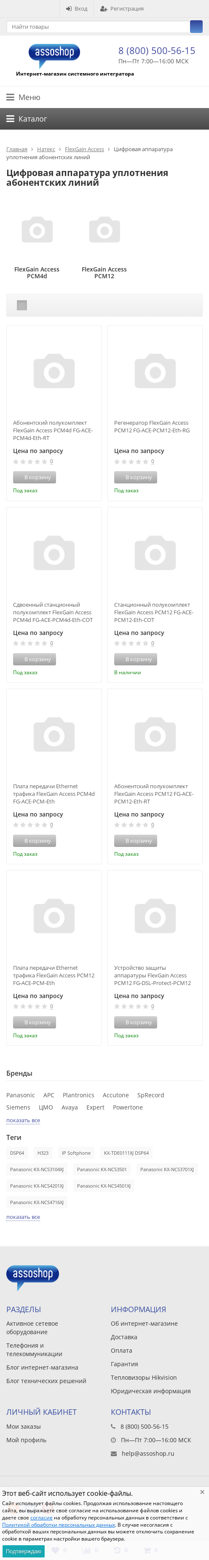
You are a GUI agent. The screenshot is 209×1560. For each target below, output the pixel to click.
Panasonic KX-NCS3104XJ (37, 1169)
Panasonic (20, 1095)
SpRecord (150, 1095)
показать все (23, 1120)
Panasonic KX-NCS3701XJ (167, 1169)
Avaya (70, 1107)
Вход (76, 8)
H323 (43, 1153)
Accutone (116, 1095)
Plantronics (78, 1095)
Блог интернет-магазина (42, 1367)
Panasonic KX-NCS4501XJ (104, 1186)
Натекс (46, 149)
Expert (95, 1107)
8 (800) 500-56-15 (157, 50)
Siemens (18, 1107)
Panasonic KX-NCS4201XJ (37, 1186)
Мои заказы (23, 1426)
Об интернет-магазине (144, 1323)
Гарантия (124, 1364)
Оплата (121, 1350)
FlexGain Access (84, 149)
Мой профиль (26, 1440)
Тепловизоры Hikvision (144, 1377)
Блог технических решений (46, 1381)
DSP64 (17, 1153)
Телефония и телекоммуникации (34, 1349)
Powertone (128, 1107)
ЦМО (46, 1107)
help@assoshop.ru (148, 1453)
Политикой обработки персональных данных (58, 1524)
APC (48, 1095)
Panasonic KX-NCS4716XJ (37, 1202)
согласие (41, 1517)
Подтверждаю (23, 1551)
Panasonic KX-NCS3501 (102, 1169)
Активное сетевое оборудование (32, 1327)
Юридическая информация (151, 1391)
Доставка (124, 1337)
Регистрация (122, 8)
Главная (16, 149)
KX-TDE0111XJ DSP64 (126, 1153)
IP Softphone (76, 1153)
